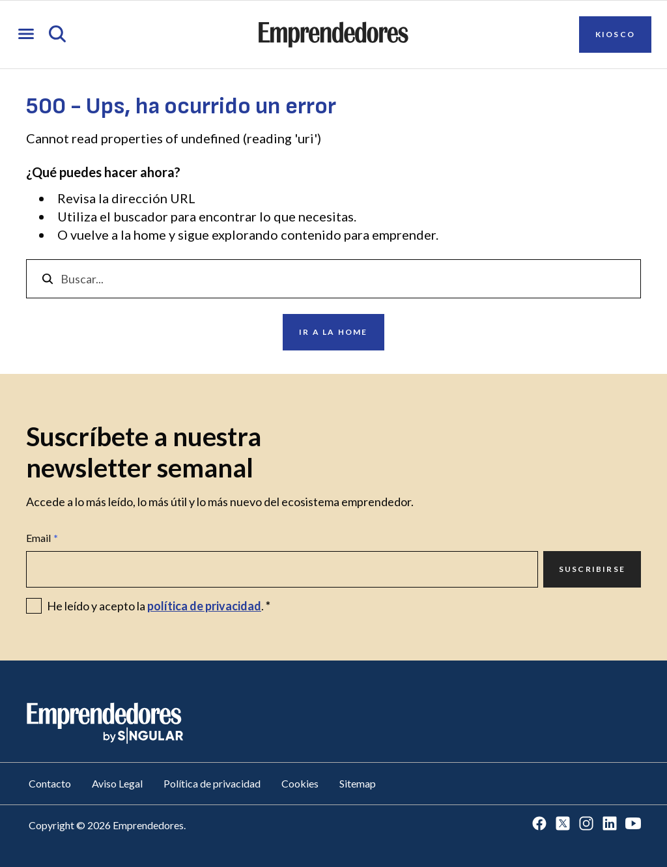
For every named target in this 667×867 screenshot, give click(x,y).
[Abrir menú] (26, 34)
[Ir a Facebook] (539, 824)
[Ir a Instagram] (586, 824)
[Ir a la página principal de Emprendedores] (333, 34)
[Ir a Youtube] (633, 824)
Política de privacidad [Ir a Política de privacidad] (212, 783)
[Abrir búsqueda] (57, 34)
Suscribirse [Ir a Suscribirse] (592, 569)
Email (42, 538)
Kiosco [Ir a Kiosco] (615, 34)
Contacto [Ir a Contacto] (50, 783)
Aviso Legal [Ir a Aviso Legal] (117, 783)
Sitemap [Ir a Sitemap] (357, 783)
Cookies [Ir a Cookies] (300, 783)
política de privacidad (204, 606)
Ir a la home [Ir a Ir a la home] (333, 332)
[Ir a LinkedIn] (609, 824)
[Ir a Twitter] (563, 824)
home (150, 234)
